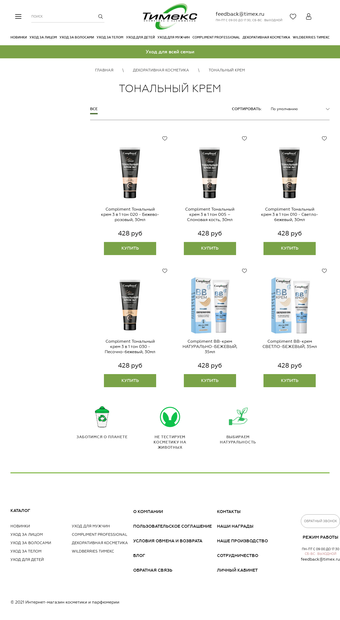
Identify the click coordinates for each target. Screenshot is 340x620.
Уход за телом (110, 37)
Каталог (20, 510)
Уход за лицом (43, 37)
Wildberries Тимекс (311, 37)
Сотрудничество (237, 555)
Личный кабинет (237, 570)
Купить (130, 248)
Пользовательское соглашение (172, 526)
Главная (104, 70)
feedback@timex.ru (240, 14)
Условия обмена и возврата (167, 540)
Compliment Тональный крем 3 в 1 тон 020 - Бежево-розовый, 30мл (130, 214)
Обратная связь (152, 570)
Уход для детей (140, 37)
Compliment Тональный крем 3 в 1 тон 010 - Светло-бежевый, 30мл (289, 214)
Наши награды (235, 526)
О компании (148, 511)
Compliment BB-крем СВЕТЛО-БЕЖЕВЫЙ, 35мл (289, 344)
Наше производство (242, 540)
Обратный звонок (320, 521)
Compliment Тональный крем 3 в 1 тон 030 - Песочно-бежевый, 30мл (130, 346)
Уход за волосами (77, 37)
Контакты (229, 511)
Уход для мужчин (173, 37)
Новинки (18, 37)
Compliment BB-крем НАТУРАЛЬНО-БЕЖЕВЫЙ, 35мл (210, 346)
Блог (139, 555)
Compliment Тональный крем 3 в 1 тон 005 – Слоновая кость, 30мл (210, 214)
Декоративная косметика (266, 37)
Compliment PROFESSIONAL (216, 37)
